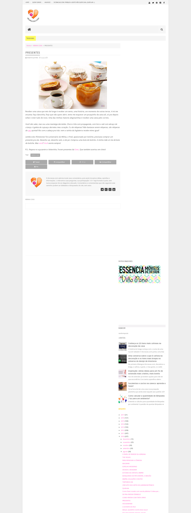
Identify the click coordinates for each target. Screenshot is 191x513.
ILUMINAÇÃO (161, 417)
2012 (128, 218)
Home (29, 45)
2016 (128, 206)
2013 (128, 215)
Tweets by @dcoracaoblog (133, 460)
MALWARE (131, 252)
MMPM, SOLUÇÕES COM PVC (138, 267)
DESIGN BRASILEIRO (158, 406)
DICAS (147, 409)
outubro (131, 233)
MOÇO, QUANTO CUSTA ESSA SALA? (140, 298)
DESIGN (146, 406)
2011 (128, 222)
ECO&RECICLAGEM (132, 412)
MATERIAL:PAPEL (144, 426)
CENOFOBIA (132, 307)
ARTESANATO (128, 404)
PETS (140, 431)
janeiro (130, 342)
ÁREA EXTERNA (135, 440)
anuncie (47, 2)
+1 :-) (71, 162)
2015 (128, 209)
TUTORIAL (142, 438)
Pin (109, 162)
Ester (77, 149)
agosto (130, 240)
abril (129, 333)
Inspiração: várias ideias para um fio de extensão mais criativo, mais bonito (149, 159)
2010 (128, 225)
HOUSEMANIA (133, 292)
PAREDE (162, 428)
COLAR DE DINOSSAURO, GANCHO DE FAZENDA (144, 304)
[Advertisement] (71, 224)
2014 (128, 212)
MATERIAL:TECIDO (131, 428)
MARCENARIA (128, 419)
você (45, 143)
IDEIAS (151, 417)
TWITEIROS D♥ (133, 270)
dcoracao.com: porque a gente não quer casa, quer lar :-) (74, 2)
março (130, 336)
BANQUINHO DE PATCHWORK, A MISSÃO (142, 264)
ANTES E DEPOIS (144, 401)
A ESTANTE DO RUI (134, 295)
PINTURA (146, 431)
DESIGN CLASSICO (132, 409)
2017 (128, 203)
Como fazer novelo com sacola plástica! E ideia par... (146, 279)
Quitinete (131, 276)
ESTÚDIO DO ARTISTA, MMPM (138, 261)
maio (130, 330)
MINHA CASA (37, 45)
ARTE (164, 401)
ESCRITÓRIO (145, 412)
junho (130, 327)
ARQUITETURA (156, 401)
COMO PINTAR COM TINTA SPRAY (139, 286)
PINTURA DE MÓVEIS (158, 431)
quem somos (36, 2)
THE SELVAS (132, 245)
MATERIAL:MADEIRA (130, 426)
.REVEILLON (134, 401)
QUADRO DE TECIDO (135, 310)
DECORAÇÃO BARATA (133, 406)
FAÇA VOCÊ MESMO (145, 413)
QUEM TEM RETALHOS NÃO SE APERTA (141, 317)
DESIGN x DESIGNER (135, 258)
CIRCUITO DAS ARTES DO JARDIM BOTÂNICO (143, 273)
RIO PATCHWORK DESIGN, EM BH (139, 301)
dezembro (132, 227)
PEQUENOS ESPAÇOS (131, 431)
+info (27, 2)
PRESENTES (132, 289)
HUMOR (144, 417)
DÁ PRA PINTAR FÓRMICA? (137, 283)
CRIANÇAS (141, 404)
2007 (128, 352)
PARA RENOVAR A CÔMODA (137, 248)
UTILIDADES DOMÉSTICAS (155, 438)
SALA (125, 438)
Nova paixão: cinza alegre (137, 314)
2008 (128, 349)
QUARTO (127, 433)
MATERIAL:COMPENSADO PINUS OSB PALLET (145, 422)
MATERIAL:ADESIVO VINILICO (152, 419)
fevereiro (131, 339)
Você (50, 143)
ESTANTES (154, 412)
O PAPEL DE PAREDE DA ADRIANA (139, 242)
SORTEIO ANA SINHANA (136, 320)
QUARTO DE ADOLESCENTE (142, 433)
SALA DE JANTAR (133, 438)
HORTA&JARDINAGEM (131, 417)
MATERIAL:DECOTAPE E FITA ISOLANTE (138, 424)
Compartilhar (52, 162)
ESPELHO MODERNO (135, 255)
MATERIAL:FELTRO (159, 424)
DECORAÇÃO (158, 403)
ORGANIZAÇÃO (149, 428)
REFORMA (150, 436)
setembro (131, 237)
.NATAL (127, 401)
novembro (132, 230)
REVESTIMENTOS (160, 436)
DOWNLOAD (160, 409)
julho (130, 324)
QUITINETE (135, 435)
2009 (128, 346)
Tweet (34, 162)
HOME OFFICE (158, 415)
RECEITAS (142, 436)
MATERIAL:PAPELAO (159, 426)
